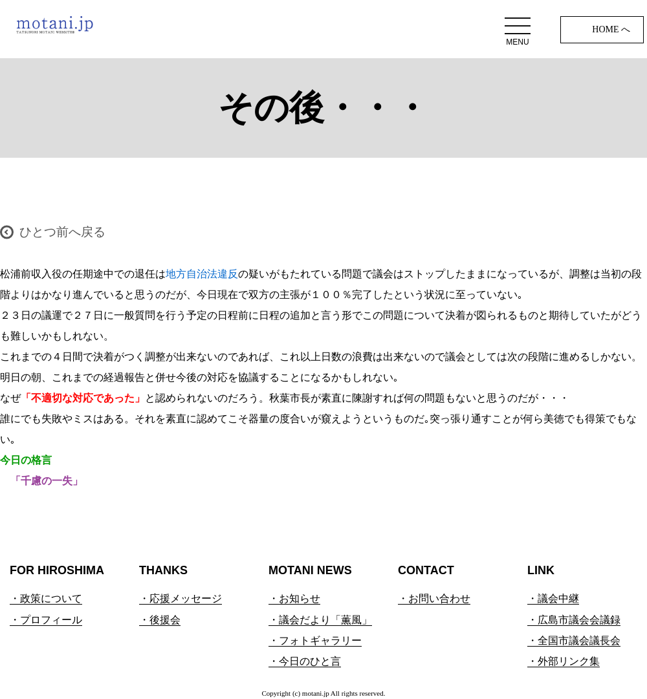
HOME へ (611, 29)
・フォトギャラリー (315, 640)
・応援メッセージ (180, 598)
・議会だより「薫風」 (320, 619)
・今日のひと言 (305, 661)
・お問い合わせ (434, 598)
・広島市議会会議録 (573, 619)
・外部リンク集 (563, 661)
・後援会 (160, 619)
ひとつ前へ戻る (62, 232)
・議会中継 (553, 598)
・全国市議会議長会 (573, 640)
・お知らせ (294, 598)
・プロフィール (46, 619)
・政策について (46, 598)
